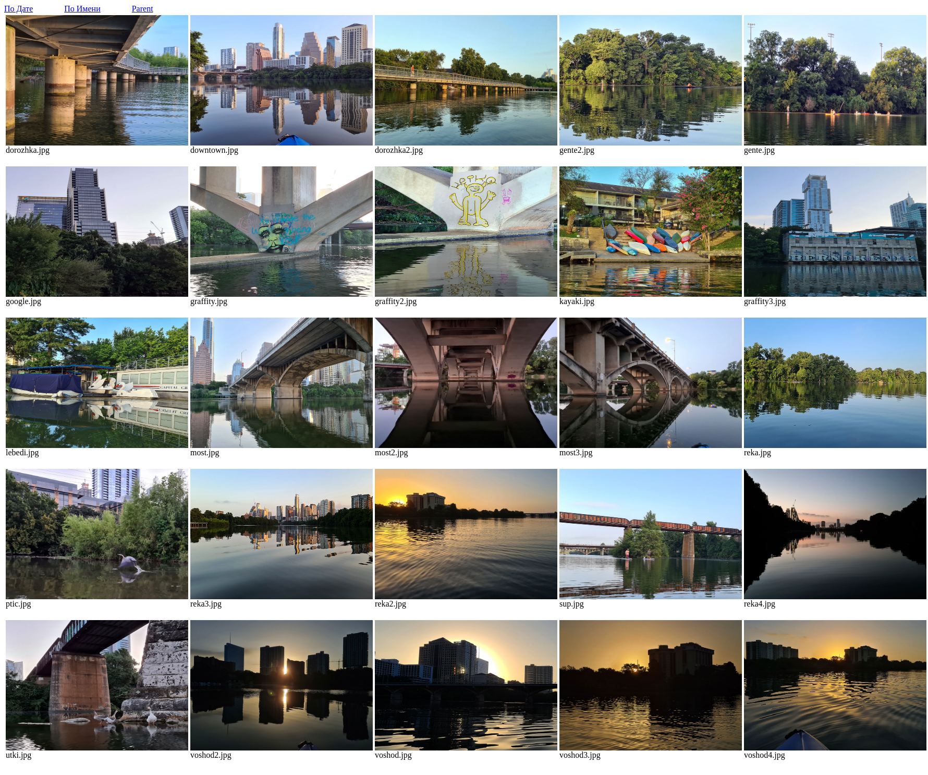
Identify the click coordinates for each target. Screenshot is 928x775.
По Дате (18, 8)
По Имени (82, 8)
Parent (142, 8)
